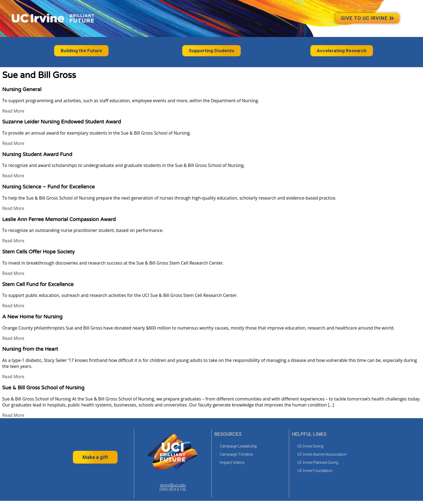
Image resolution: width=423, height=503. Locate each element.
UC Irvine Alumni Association (322, 454)
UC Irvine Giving (310, 446)
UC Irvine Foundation (315, 470)
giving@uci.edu (173, 485)
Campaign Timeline (236, 454)
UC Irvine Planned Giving (317, 462)
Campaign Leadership (238, 446)
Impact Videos (232, 462)
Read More (13, 111)
